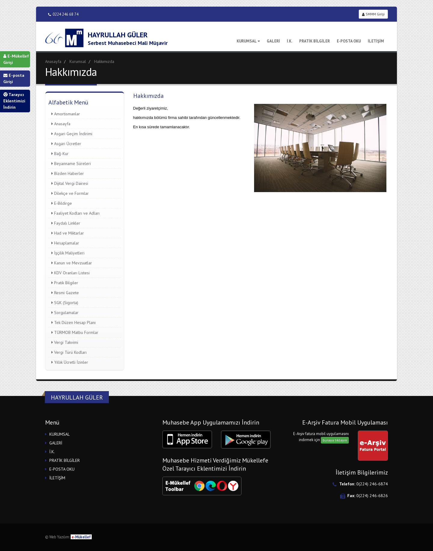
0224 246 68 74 (63, 14)
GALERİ (273, 41)
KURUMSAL (248, 41)
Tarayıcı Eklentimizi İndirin (14, 101)
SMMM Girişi (373, 14)
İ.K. (289, 41)
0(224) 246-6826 (372, 495)
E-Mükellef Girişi (16, 59)
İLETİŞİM (376, 41)
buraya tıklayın (335, 440)
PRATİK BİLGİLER (314, 41)
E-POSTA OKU (349, 41)
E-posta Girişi (13, 78)
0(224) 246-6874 (372, 484)
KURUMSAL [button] (59, 434)
